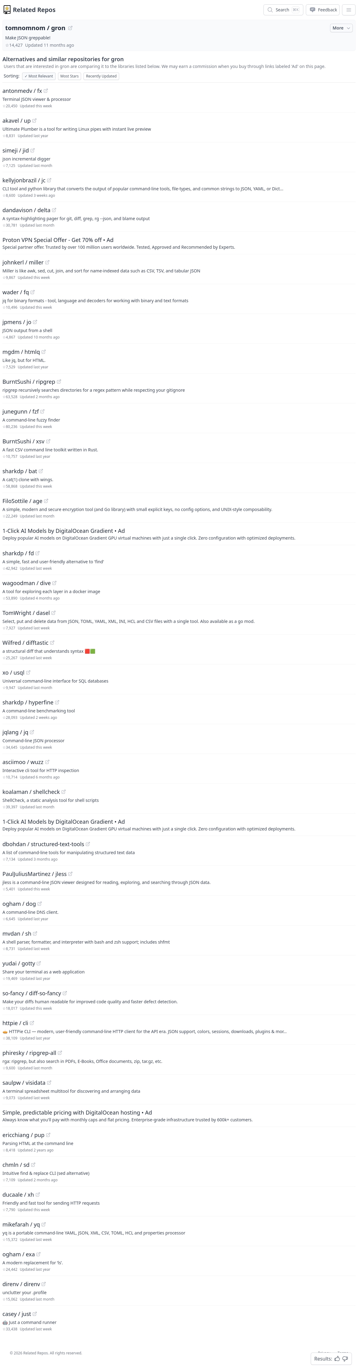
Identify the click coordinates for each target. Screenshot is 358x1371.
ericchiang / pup (23, 1135)
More (342, 28)
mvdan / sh (16, 933)
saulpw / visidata (23, 1082)
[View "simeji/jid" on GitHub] (32, 150)
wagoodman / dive (26, 583)
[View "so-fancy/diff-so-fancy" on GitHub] (64, 993)
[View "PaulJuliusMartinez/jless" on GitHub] (70, 873)
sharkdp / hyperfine (27, 702)
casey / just (16, 1314)
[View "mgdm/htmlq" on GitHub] (43, 351)
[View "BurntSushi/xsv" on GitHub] (48, 441)
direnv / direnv (21, 1284)
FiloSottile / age (22, 501)
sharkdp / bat (19, 471)
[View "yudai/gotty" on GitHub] (38, 963)
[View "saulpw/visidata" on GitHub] (49, 1082)
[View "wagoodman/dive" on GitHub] (54, 582)
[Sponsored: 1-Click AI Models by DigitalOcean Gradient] (179, 533)
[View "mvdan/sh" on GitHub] (35, 933)
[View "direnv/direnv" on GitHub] (43, 1284)
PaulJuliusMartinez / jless (34, 874)
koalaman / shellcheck (31, 791)
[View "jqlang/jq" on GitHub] (31, 732)
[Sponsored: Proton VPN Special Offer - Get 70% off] (179, 243)
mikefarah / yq (21, 1224)
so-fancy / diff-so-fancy (31, 993)
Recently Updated (101, 76)
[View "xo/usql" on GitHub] (28, 672)
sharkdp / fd (18, 553)
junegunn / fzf (20, 411)
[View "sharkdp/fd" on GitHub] (37, 553)
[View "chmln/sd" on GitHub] (33, 1164)
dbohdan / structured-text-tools (43, 844)
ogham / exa (18, 1254)
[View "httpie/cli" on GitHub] (31, 1022)
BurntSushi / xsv (23, 441)
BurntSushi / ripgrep (28, 381)
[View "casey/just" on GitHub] (34, 1313)
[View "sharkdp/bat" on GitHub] (40, 471)
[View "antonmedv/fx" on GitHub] (45, 90)
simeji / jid (15, 150)
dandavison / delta (26, 210)
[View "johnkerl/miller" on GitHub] (47, 262)
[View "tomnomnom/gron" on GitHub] (70, 28)
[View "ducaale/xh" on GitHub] (37, 1194)
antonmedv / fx (22, 90)
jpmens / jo (16, 322)
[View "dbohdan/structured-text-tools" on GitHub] (87, 844)
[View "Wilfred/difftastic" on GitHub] (52, 642)
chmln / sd (15, 1164)
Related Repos (34, 10)
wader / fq (15, 292)
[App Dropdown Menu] (349, 9)
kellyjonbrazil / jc (23, 180)
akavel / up (16, 120)
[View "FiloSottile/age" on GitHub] (46, 500)
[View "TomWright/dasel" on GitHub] (53, 612)
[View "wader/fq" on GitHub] (32, 292)
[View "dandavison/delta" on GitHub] (54, 210)
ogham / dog (19, 903)
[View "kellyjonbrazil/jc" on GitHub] (49, 180)
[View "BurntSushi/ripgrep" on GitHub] (58, 381)
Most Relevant (39, 76)
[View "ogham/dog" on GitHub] (39, 903)
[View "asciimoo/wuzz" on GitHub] (47, 761)
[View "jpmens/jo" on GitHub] (35, 321)
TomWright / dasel (26, 612)
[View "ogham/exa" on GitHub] (38, 1254)
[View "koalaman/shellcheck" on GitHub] (63, 791)
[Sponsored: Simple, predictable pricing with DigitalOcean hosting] (179, 1115)
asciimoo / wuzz (23, 762)
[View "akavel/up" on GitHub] (34, 120)
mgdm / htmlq (21, 351)
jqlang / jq (15, 732)
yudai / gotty (18, 963)
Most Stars (69, 76)
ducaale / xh (18, 1194)
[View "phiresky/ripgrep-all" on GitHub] (59, 1052)
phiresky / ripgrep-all (29, 1052)
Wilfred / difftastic (25, 642)
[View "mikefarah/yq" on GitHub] (43, 1224)
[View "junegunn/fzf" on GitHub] (42, 411)
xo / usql (13, 672)
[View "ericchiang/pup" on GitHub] (48, 1134)
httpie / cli (15, 1023)
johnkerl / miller (23, 262)
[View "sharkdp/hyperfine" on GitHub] (57, 702)
